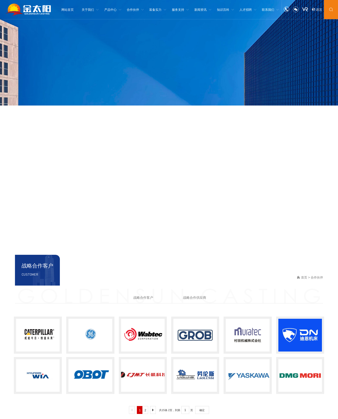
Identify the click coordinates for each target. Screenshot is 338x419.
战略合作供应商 (194, 297)
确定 (202, 410)
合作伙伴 (317, 277)
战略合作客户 (143, 297)
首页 (304, 277)
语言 (317, 9)
